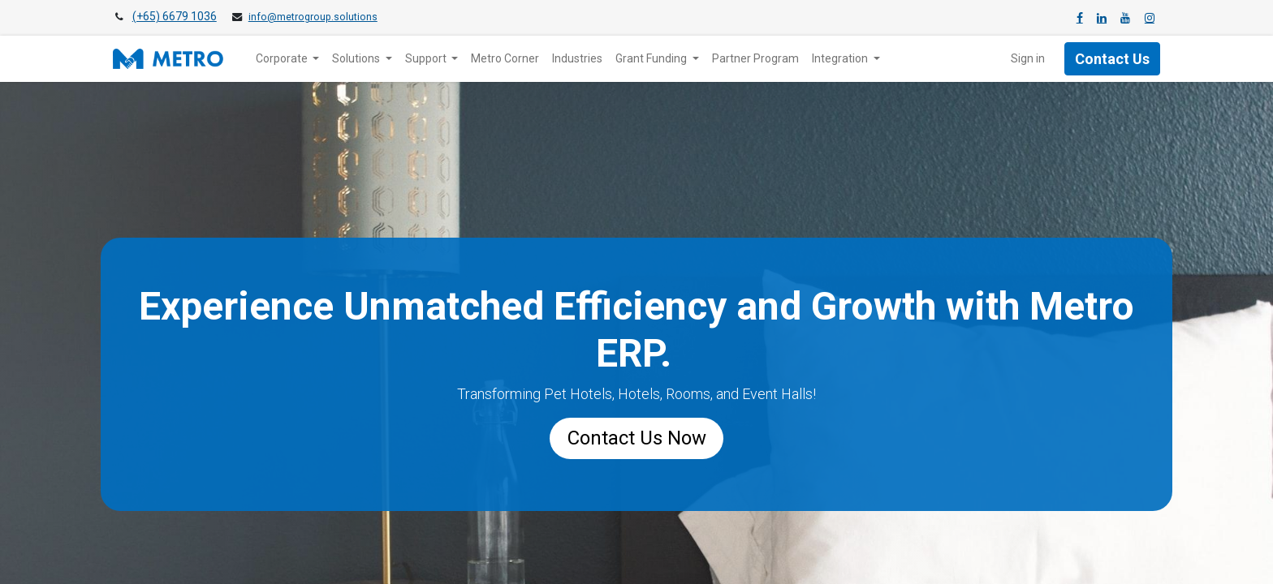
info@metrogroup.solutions (313, 17)
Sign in (1028, 58)
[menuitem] (505, 59)
